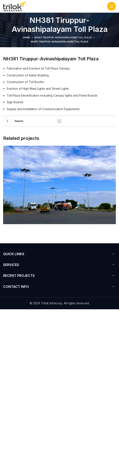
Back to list (59, 121)
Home (26, 37)
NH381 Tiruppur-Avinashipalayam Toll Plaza (63, 37)
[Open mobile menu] (111, 6)
